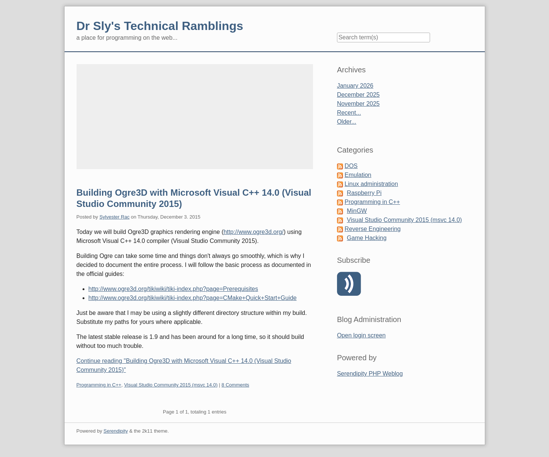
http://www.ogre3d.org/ (254, 232)
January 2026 (355, 85)
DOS (351, 166)
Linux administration (371, 184)
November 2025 (358, 103)
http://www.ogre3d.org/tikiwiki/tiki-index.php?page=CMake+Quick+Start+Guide (193, 298)
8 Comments (235, 385)
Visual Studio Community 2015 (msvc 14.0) (171, 385)
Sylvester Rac (114, 217)
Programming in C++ (99, 385)
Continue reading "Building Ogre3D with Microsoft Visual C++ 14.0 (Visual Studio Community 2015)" (184, 365)
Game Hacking (367, 238)
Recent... (349, 112)
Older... (346, 121)
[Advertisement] (195, 116)
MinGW (357, 211)
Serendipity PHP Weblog (370, 373)
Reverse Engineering (372, 229)
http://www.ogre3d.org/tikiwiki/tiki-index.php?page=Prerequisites (173, 289)
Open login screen (361, 335)
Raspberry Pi (364, 193)
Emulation (357, 175)
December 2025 (358, 94)
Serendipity (116, 431)
